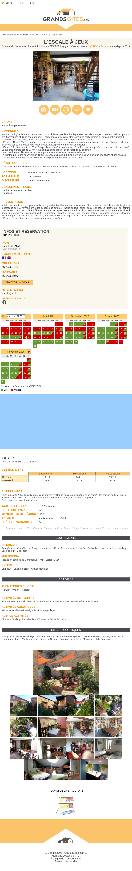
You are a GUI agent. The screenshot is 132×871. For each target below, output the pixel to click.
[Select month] (11, 316)
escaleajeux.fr (9, 293)
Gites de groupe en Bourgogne (16, 35)
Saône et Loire (38, 35)
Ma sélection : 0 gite (20, 3)
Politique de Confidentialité (66, 858)
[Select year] (20, 316)
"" (6, 590)
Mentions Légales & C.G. (66, 855)
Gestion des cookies (65, 861)
